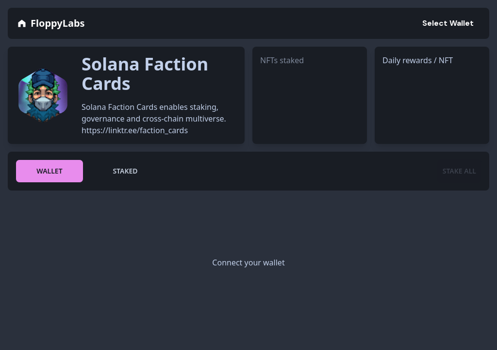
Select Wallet (448, 23)
